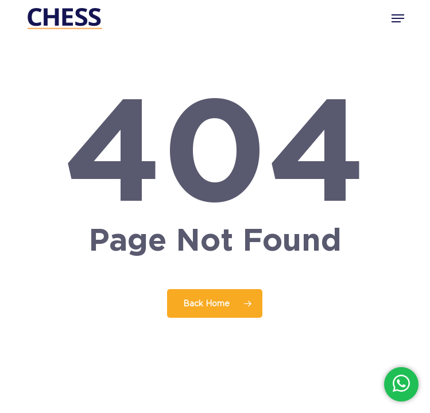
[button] (398, 18)
